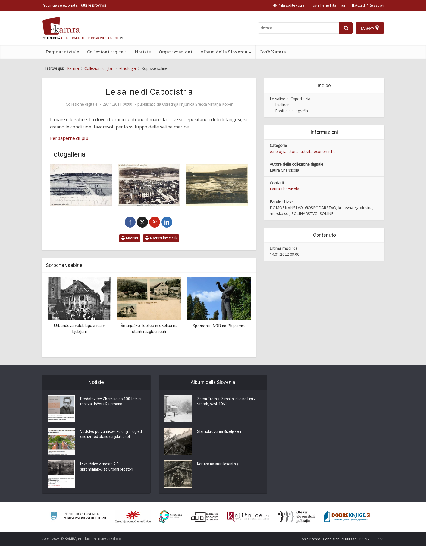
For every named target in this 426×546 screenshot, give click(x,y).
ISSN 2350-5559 (371, 538)
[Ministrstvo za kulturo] (78, 517)
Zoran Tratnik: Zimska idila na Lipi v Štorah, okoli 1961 (226, 402)
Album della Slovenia (223, 52)
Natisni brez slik (161, 238)
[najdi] (346, 28)
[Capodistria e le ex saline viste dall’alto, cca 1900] (149, 185)
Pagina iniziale (62, 52)
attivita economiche (318, 151)
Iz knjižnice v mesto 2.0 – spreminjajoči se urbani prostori (107, 467)
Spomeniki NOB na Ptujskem (219, 325)
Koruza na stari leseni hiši (218, 464)
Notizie (143, 52)
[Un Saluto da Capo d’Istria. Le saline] (81, 185)
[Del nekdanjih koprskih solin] (217, 185)
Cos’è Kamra (272, 52)
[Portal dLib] (205, 516)
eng (325, 5)
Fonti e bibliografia (291, 110)
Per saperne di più (69, 138)
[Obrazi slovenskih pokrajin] (296, 516)
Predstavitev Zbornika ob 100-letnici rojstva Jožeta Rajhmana (111, 402)
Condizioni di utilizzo (340, 538)
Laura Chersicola (284, 188)
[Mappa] (370, 28)
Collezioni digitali (107, 52)
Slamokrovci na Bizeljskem (220, 432)
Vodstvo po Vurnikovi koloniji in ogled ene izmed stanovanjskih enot (111, 435)
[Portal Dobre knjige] (347, 516)
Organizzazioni (175, 52)
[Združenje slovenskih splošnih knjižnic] (248, 516)
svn (316, 5)
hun (343, 5)
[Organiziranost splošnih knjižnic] (133, 516)
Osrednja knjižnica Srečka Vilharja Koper (197, 104)
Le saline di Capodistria (290, 98)
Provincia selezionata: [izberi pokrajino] (74, 5)
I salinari (282, 104)
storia (294, 151)
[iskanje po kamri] (298, 28)
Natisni (129, 238)
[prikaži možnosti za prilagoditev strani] (290, 5)
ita (334, 5)
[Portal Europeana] (170, 517)
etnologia (278, 151)
